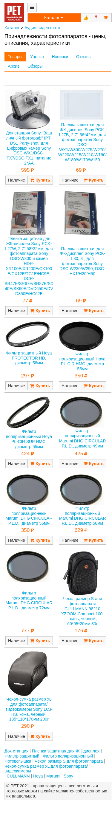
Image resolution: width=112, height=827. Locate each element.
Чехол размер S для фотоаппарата (69, 761)
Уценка (37, 56)
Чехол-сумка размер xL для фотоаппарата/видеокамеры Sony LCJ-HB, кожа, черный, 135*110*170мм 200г (29, 709)
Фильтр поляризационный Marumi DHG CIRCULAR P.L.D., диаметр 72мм (28, 600)
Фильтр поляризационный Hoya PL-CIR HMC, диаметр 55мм (82, 361)
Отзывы (83, 56)
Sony (68, 776)
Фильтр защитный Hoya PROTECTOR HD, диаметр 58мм (29, 358)
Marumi (53, 776)
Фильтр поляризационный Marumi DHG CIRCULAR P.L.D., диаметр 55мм (28, 516)
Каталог (12, 27)
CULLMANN (18, 776)
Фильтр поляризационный (68, 756)
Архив (13, 66)
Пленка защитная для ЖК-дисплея (65, 751)
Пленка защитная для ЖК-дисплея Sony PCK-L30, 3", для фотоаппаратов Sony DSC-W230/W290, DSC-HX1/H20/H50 (82, 261)
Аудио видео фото (42, 27)
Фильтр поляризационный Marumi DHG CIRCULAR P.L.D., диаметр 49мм (82, 438)
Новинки (60, 56)
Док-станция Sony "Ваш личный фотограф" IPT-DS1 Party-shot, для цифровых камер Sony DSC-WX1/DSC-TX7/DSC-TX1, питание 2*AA (29, 148)
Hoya (38, 776)
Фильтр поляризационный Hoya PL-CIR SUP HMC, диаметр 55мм (29, 439)
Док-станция (16, 751)
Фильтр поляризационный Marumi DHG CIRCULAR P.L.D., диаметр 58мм (82, 516)
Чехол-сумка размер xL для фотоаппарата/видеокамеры (46, 769)
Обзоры (35, 66)
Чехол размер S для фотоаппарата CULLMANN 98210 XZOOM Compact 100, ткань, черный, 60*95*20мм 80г (82, 611)
